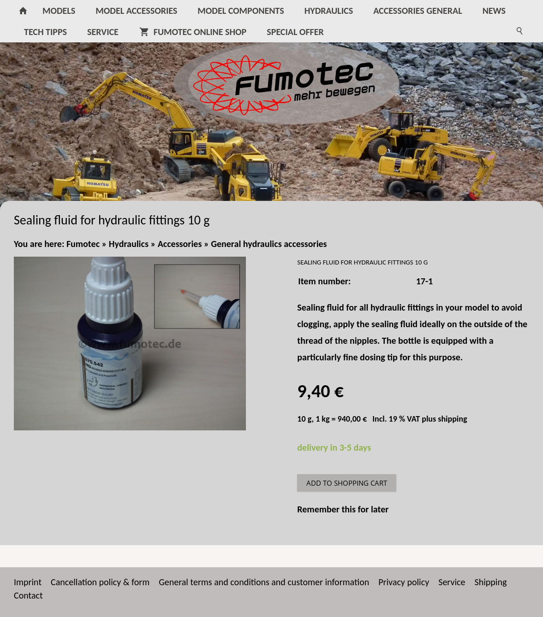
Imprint (28, 582)
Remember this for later (342, 509)
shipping (452, 419)
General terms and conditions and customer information (264, 582)
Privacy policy (403, 582)
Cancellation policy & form (100, 582)
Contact (28, 595)
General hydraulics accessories (269, 243)
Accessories (180, 243)
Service (451, 582)
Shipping (491, 582)
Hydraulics (129, 243)
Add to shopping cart (346, 483)
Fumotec (83, 243)
